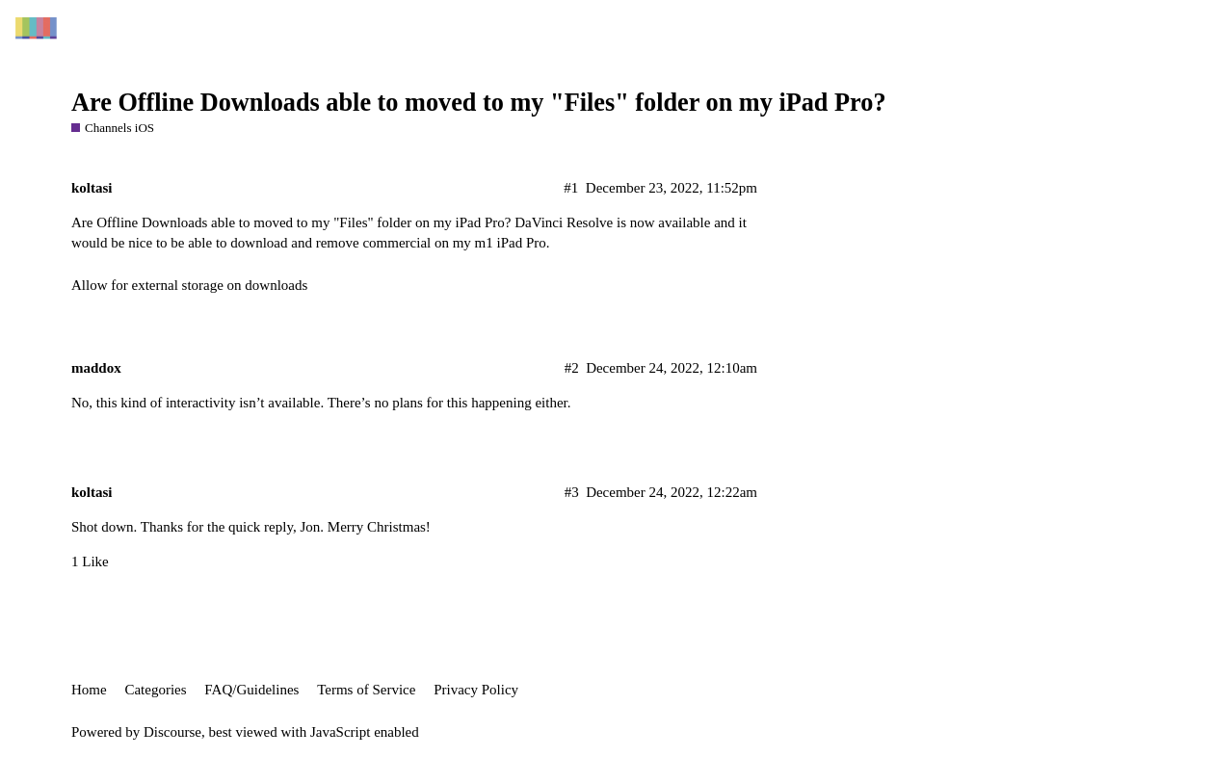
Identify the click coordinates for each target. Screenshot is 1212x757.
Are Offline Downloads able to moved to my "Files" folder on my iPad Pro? (478, 103)
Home (89, 689)
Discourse (172, 732)
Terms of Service (366, 689)
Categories (155, 689)
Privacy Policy (476, 689)
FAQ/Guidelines (251, 689)
